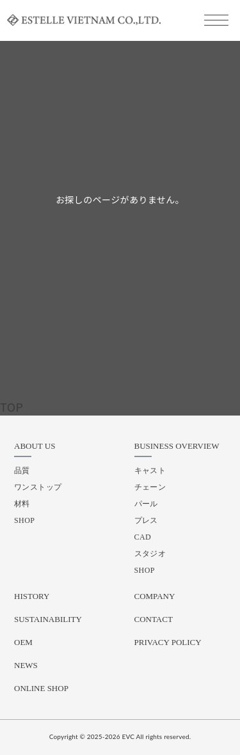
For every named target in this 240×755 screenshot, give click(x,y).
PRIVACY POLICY (168, 642)
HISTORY (31, 596)
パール (146, 503)
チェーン (150, 487)
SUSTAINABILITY (48, 619)
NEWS (26, 665)
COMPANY (154, 596)
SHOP (24, 520)
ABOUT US (34, 446)
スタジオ (150, 553)
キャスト (150, 470)
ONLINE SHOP (41, 688)
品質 (22, 470)
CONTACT (153, 619)
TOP (11, 406)
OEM (23, 642)
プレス (146, 520)
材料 (22, 503)
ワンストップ (38, 487)
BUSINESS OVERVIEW (177, 446)
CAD (143, 537)
